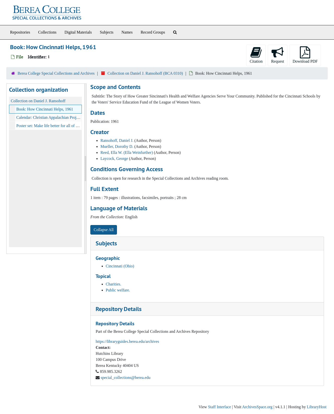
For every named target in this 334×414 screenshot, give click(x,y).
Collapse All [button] (104, 230)
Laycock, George (114, 158)
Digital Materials (78, 32)
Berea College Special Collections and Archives (56, 73)
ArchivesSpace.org (257, 407)
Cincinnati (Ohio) (120, 266)
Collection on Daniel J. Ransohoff (38, 101)
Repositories (20, 32)
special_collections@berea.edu (125, 377)
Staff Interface (219, 407)
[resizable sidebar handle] (85, 169)
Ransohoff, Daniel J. (116, 140)
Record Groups (153, 32)
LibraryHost (316, 407)
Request (277, 54)
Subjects (106, 32)
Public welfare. (118, 290)
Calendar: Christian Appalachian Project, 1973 (53, 117)
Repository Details (119, 309)
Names (126, 32)
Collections (47, 32)
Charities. (113, 284)
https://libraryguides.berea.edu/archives (127, 341)
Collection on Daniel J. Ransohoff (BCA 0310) (145, 73)
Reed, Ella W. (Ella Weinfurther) (126, 152)
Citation (256, 54)
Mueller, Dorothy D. (116, 146)
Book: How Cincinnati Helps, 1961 (44, 109)
